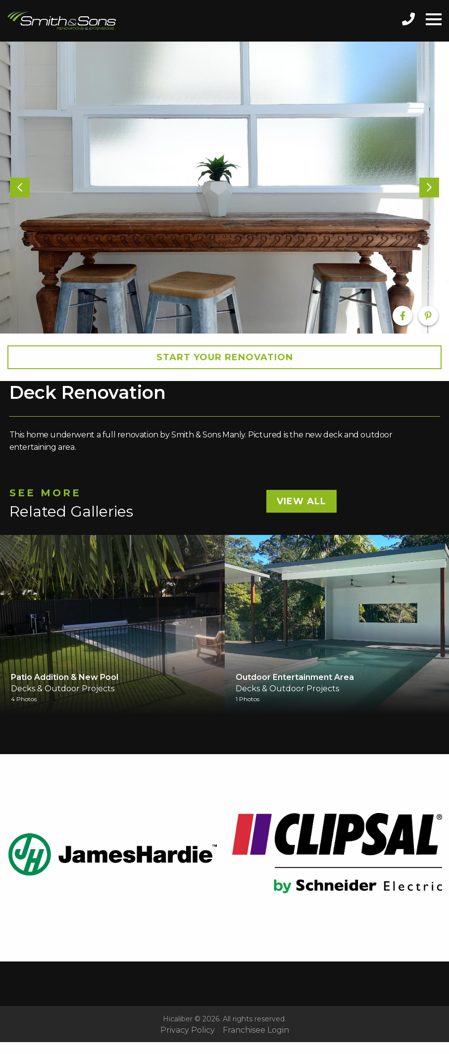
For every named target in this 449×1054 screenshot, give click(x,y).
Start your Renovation (224, 357)
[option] (224, 188)
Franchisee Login (256, 1030)
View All (301, 501)
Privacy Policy (187, 1030)
